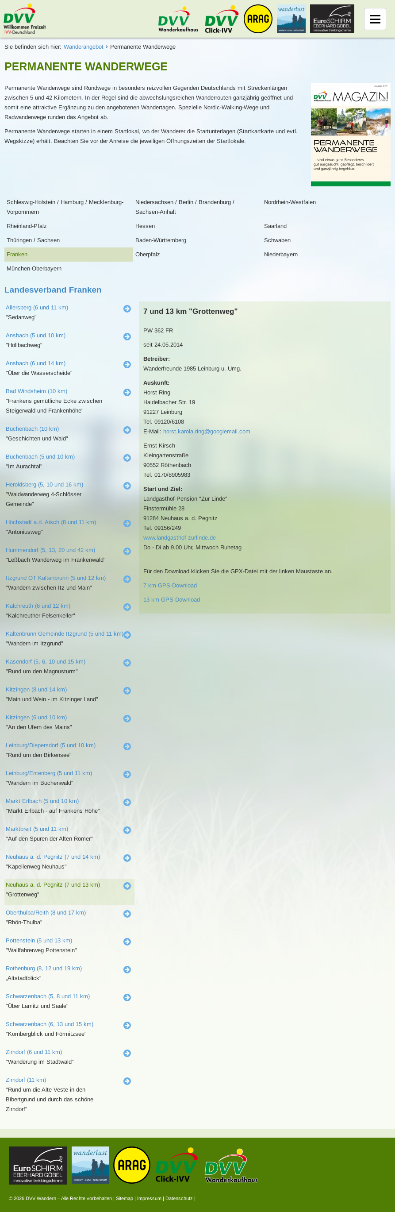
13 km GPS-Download (171, 599)
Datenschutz (179, 1198)
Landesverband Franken (53, 289)
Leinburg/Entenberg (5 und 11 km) (49, 773)
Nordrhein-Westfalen (290, 202)
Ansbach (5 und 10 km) (35, 335)
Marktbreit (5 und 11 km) (37, 829)
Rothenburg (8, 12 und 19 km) (44, 968)
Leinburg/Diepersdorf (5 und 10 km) (51, 745)
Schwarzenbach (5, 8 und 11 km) (48, 996)
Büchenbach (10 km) (32, 428)
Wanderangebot (84, 46)
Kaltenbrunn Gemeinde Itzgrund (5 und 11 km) (64, 633)
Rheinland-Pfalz (27, 226)
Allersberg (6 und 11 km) (37, 307)
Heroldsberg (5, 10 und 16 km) (44, 484)
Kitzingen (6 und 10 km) (36, 717)
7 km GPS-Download (170, 585)
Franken (17, 254)
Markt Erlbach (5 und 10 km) (42, 801)
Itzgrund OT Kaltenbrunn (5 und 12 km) (56, 578)
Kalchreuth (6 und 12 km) (38, 605)
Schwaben (277, 240)
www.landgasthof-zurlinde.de (179, 537)
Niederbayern (281, 254)
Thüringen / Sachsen (33, 240)
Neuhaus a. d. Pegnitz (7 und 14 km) (53, 856)
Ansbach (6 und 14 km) (35, 363)
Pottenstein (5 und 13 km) (39, 940)
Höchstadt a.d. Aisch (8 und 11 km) (51, 522)
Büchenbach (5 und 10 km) (40, 456)
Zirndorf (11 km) (26, 1080)
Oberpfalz (147, 254)
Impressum (149, 1198)
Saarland (275, 226)
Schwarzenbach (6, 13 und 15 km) (49, 1024)
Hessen (145, 226)
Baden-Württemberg (160, 240)
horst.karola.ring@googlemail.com (206, 431)
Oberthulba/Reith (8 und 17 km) (46, 912)
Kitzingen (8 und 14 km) (36, 689)
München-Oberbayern (34, 268)
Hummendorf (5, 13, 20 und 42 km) (50, 550)
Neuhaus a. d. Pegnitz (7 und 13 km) (53, 884)
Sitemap (124, 1198)
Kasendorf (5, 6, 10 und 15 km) (45, 661)
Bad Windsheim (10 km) (36, 391)
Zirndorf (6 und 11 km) (34, 1052)
